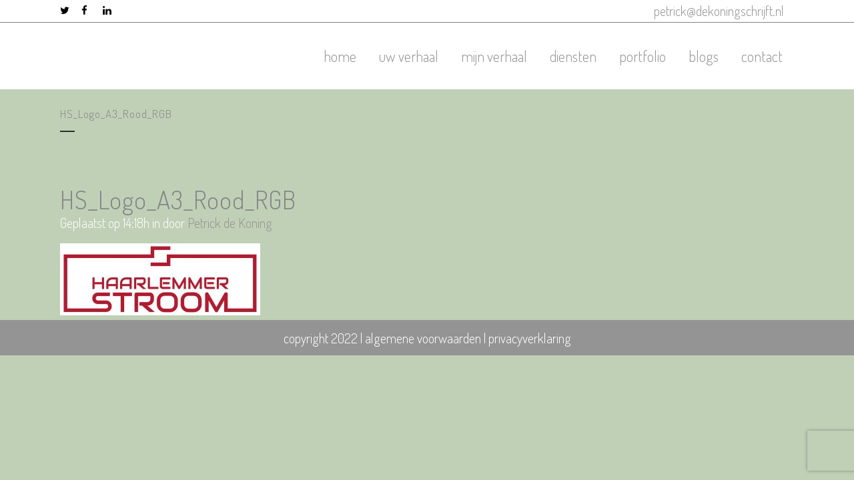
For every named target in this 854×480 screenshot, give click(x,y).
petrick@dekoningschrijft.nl (719, 10)
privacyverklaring (529, 338)
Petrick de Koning (229, 222)
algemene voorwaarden (423, 338)
